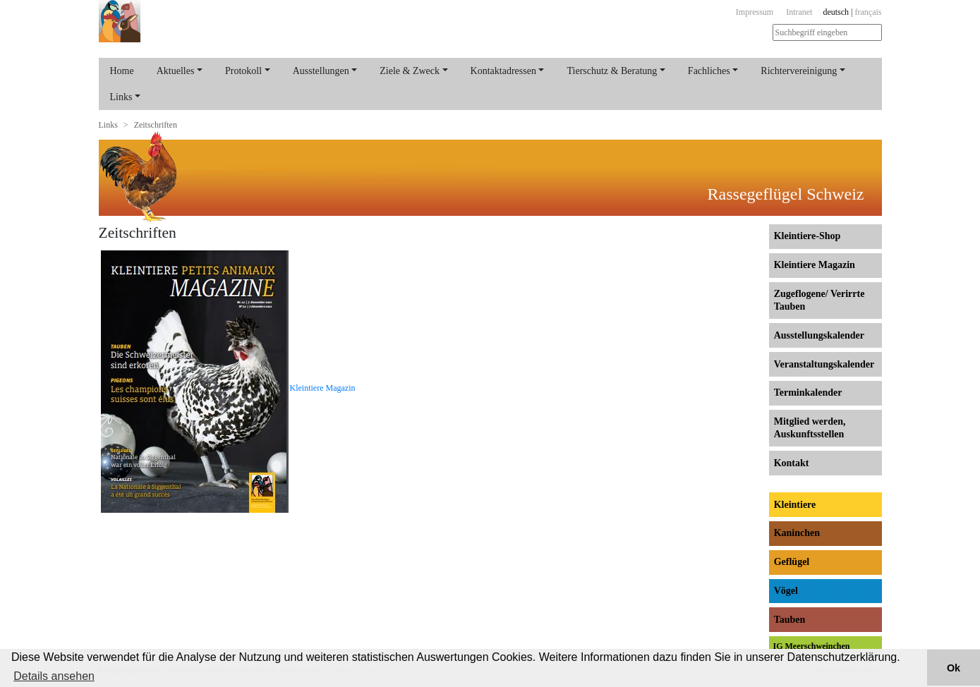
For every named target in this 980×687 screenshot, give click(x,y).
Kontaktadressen (503, 71)
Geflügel (792, 562)
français (868, 12)
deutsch (836, 12)
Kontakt (791, 463)
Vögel (786, 590)
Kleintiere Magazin (323, 388)
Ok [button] (953, 668)
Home (122, 71)
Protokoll (243, 71)
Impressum (754, 12)
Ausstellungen (321, 71)
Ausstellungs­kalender (819, 335)
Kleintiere (795, 504)
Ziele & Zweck (410, 71)
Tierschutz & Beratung (612, 71)
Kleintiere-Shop (807, 236)
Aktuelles (176, 71)
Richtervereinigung (799, 71)
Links (121, 97)
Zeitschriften (155, 125)
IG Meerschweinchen (811, 646)
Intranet (799, 12)
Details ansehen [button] (54, 676)
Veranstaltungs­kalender (824, 364)
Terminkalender (808, 392)
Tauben (790, 619)
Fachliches (709, 71)
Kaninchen (797, 533)
